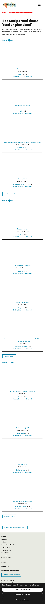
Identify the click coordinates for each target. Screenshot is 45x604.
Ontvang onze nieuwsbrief (11, 575)
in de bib (16, 77)
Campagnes (6, 552)
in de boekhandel (26, 77)
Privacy (3, 536)
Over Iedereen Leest (7, 545)
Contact (5, 555)
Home (4, 13)
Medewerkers (7, 550)
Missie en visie (7, 548)
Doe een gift (5, 566)
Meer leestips (9, 194)
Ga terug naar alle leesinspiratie (15, 527)
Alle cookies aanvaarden (22, 589)
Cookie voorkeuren (22, 600)
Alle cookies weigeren (22, 595)
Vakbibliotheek (7, 557)
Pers (4, 560)
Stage (4, 562)
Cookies (4, 539)
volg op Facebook (7, 580)
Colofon (3, 542)
